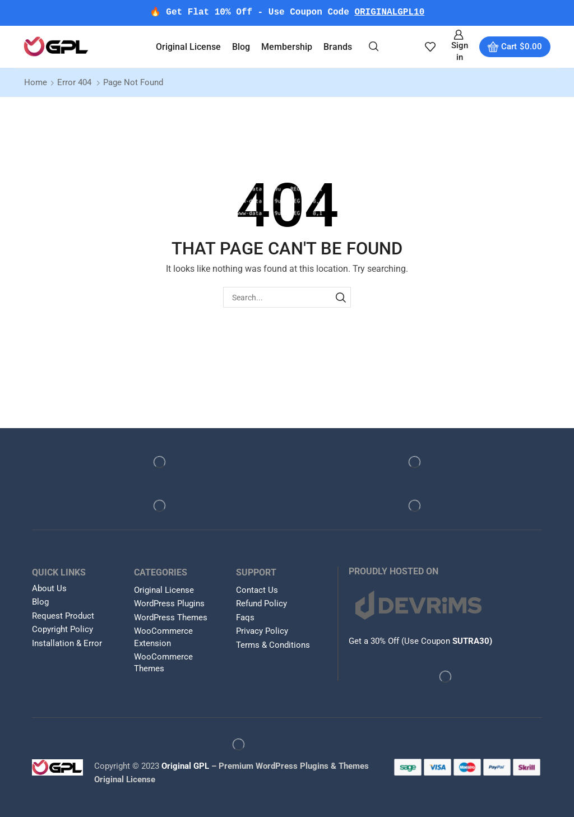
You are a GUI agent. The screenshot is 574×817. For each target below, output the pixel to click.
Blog (241, 46)
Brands (337, 46)
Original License (188, 46)
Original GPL (185, 766)
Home (35, 82)
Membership (286, 46)
